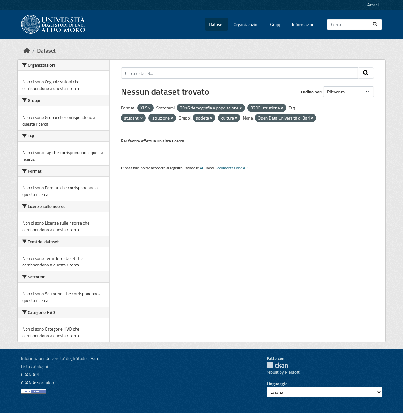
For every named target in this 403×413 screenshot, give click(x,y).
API (203, 168)
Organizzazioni (247, 24)
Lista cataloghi (34, 366)
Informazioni (303, 24)
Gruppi (276, 24)
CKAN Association (37, 382)
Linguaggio (277, 383)
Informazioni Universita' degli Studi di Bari (59, 358)
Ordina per (311, 91)
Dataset (216, 24)
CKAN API (30, 374)
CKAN (277, 365)
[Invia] (375, 24)
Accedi (373, 5)
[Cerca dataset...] (354, 24)
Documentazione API (231, 168)
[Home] (27, 50)
